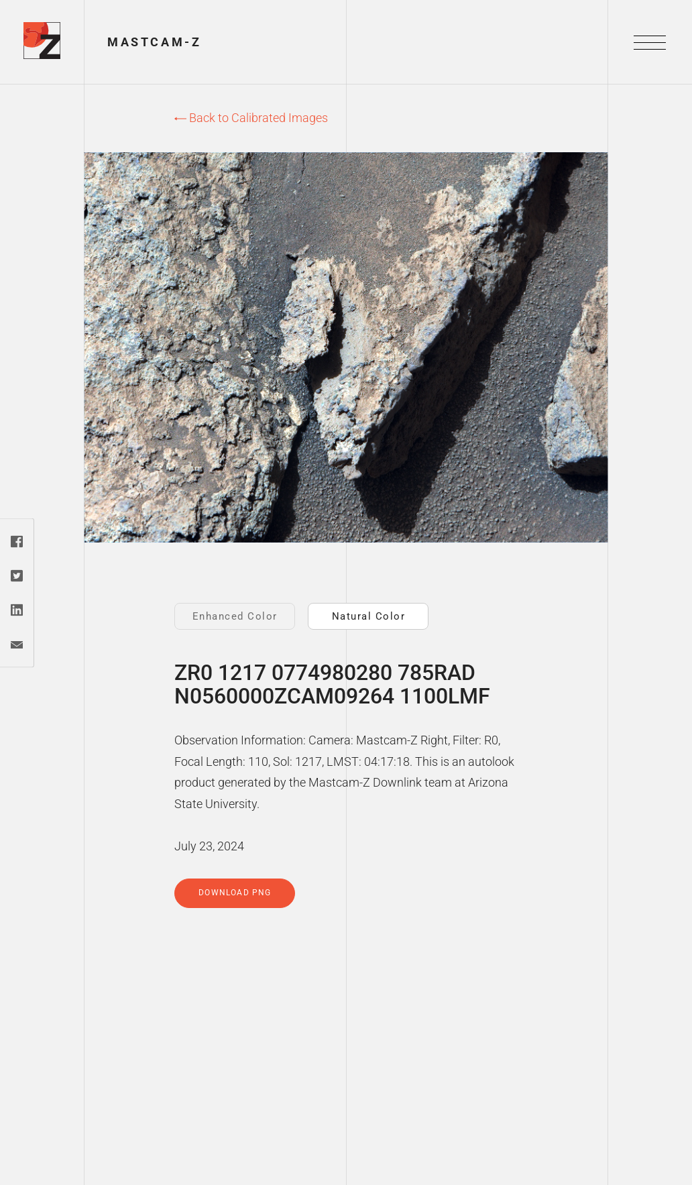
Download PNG (234, 892)
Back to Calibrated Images (251, 118)
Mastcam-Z (154, 42)
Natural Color (369, 616)
